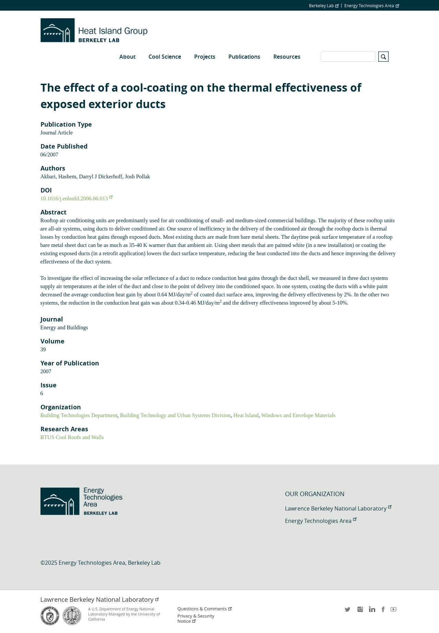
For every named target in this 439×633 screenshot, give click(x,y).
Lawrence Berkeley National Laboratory (338, 508)
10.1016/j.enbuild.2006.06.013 (76, 198)
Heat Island (245, 415)
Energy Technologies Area (371, 5)
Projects (204, 56)
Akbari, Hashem (58, 176)
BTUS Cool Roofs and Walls (72, 437)
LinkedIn (371, 611)
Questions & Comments (204, 608)
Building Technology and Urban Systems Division (175, 415)
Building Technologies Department (78, 415)
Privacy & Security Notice (195, 618)
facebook (383, 611)
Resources (286, 56)
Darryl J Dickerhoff (100, 176)
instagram (360, 611)
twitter (348, 611)
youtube (395, 611)
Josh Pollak (137, 176)
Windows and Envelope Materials (298, 415)
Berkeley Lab (324, 5)
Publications (244, 56)
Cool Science (165, 56)
